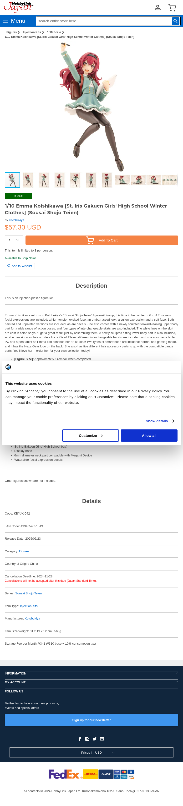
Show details (157, 421)
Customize (91, 435)
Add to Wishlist (19, 266)
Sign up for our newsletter (91, 720)
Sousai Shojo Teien (28, 593)
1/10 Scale (54, 32)
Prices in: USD (91, 752)
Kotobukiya (16, 220)
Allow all (149, 435)
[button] (169, 50)
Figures (11, 32)
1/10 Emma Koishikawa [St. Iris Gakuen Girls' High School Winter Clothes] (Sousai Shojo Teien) (69, 36)
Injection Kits (32, 32)
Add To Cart (101, 240)
